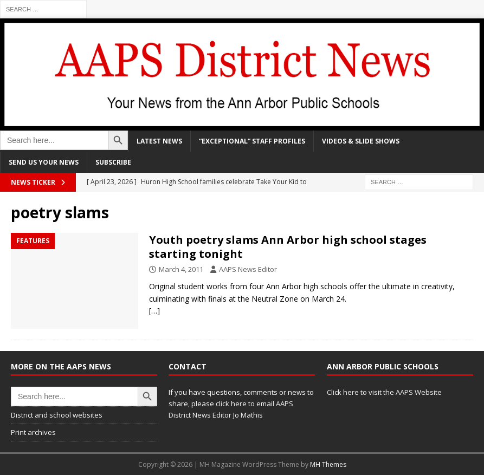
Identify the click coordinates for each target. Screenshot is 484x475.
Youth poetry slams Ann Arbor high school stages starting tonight (288, 246)
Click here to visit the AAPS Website (384, 392)
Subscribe (113, 162)
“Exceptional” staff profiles (252, 141)
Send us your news (44, 162)
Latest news (159, 141)
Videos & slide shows (360, 141)
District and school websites (56, 415)
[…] (154, 310)
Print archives (33, 432)
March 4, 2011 (181, 269)
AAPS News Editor (248, 269)
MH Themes (328, 464)
